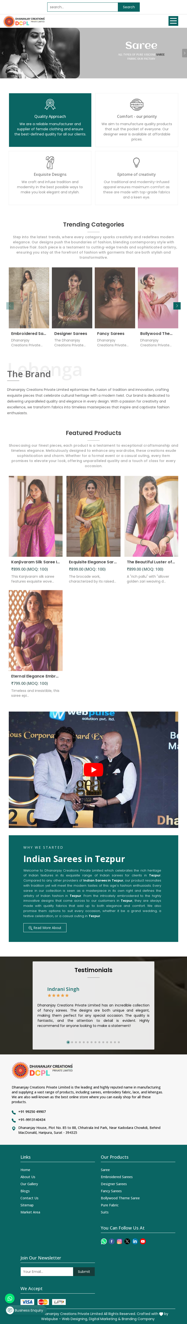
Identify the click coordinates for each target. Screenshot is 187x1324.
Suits (105, 1212)
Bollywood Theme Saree (158, 336)
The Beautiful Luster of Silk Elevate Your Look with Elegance (151, 564)
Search (129, 7)
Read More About (44, 927)
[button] (177, 306)
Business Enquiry (24, 1310)
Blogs (25, 1191)
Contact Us (29, 1198)
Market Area (30, 1212)
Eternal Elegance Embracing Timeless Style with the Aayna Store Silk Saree (35, 679)
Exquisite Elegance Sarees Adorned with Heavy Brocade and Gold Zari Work (93, 564)
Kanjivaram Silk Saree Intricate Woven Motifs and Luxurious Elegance (35, 564)
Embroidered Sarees (29, 336)
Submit (84, 1271)
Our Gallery (29, 1184)
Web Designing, (75, 1318)
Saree (105, 1169)
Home (25, 1169)
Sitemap (27, 1205)
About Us (27, 1176)
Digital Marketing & (105, 1318)
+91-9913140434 (31, 1119)
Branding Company (138, 1318)
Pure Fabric (110, 1205)
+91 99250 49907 (32, 1111)
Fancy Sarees (110, 336)
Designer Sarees (70, 336)
